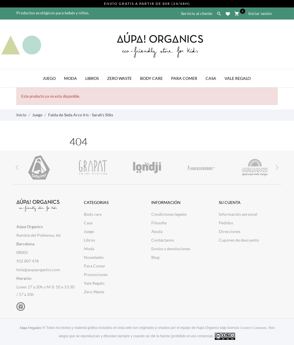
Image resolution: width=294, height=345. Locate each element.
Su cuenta (230, 202)
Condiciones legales (169, 214)
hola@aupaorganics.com (38, 269)
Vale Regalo (238, 78)
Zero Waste (119, 78)
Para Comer (184, 78)
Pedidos (226, 222)
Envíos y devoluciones (170, 248)
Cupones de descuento (239, 240)
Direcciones (229, 231)
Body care (93, 214)
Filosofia (159, 222)
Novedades (94, 257)
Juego (51, 75)
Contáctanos (162, 240)
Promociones (96, 274)
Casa (211, 78)
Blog (155, 257)
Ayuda (157, 231)
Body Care (151, 78)
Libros (92, 78)
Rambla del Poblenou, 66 (38, 235)
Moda (72, 75)
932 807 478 (27, 261)
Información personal (238, 214)
